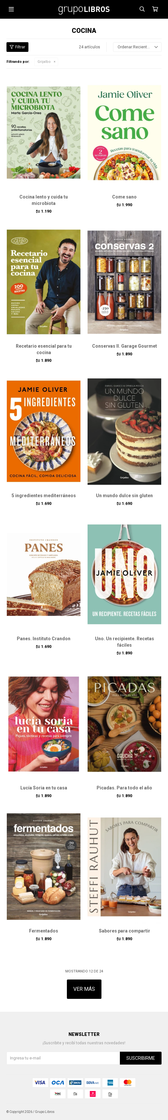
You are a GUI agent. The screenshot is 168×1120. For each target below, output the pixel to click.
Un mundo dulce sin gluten (124, 495)
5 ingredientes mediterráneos (44, 495)
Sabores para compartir (124, 930)
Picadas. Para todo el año (124, 787)
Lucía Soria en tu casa (43, 787)
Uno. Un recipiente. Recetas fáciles (124, 642)
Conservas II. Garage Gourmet (124, 346)
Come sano (124, 196)
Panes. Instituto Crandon (43, 638)
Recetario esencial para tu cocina (44, 349)
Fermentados (43, 930)
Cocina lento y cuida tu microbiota (43, 200)
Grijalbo (44, 62)
